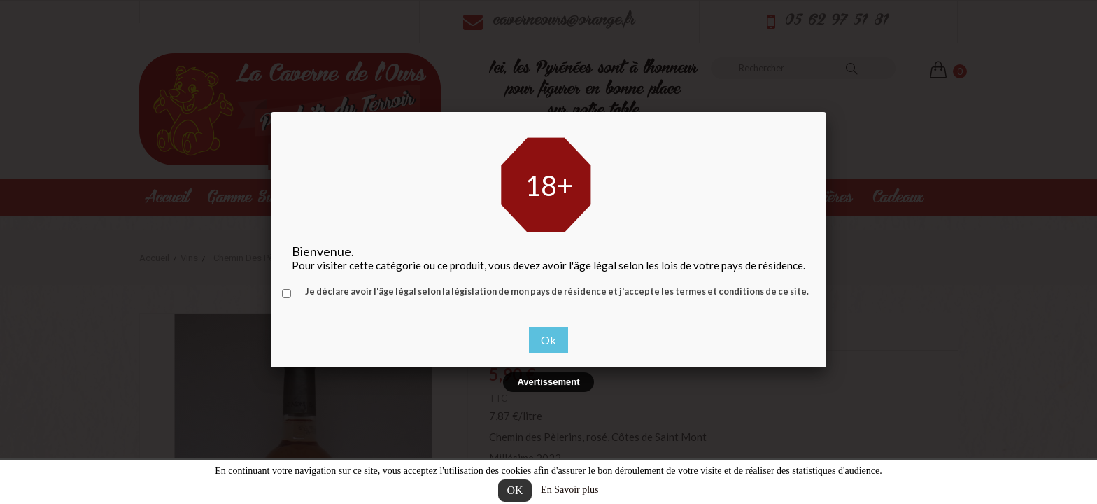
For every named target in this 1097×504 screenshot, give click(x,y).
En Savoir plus (569, 489)
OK (515, 490)
